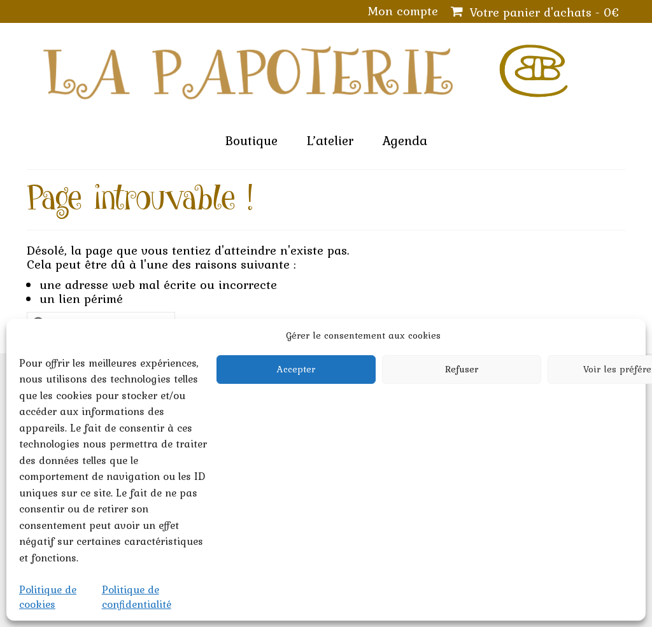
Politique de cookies (47, 596)
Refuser (461, 369)
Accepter (296, 369)
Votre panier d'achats (535, 12)
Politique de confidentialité (136, 596)
